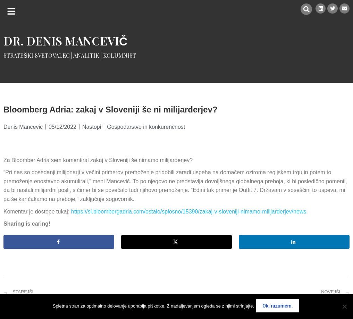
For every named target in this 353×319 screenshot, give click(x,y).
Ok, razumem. (279, 307)
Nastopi (91, 127)
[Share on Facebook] (58, 242)
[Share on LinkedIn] (294, 242)
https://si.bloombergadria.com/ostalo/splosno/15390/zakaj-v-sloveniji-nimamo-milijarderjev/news (188, 212)
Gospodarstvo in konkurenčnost (146, 127)
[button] (11, 11)
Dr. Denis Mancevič (65, 40)
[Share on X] (176, 242)
